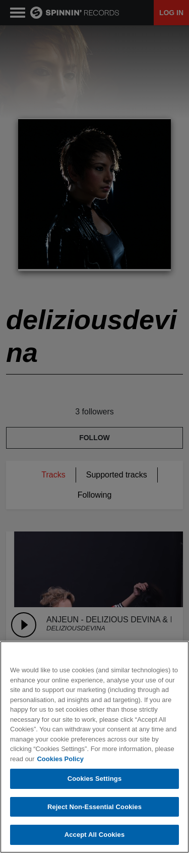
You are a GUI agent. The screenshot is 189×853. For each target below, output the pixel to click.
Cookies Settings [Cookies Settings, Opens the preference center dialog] (95, 778)
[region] (94, 747)
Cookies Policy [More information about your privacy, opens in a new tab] (60, 759)
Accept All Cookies (95, 834)
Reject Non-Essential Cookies (94, 807)
